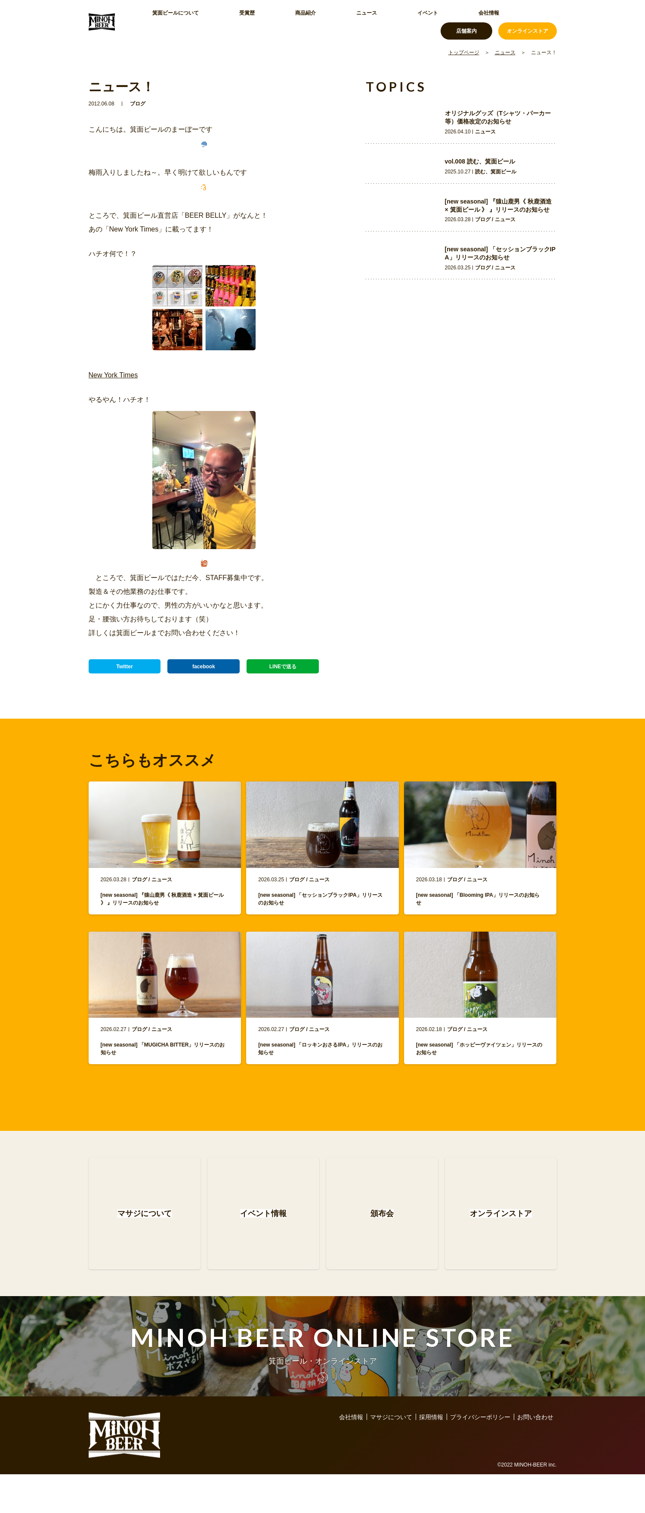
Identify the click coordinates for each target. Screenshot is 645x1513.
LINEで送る (283, 670)
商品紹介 (262, 21)
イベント (343, 21)
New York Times (113, 375)
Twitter (124, 670)
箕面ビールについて (172, 21)
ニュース (303, 21)
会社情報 (384, 21)
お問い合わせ (535, 1455)
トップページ (463, 52)
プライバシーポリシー (480, 1455)
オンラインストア (527, 22)
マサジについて (391, 1455)
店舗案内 (466, 22)
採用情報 (431, 1455)
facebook (204, 670)
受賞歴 (225, 21)
